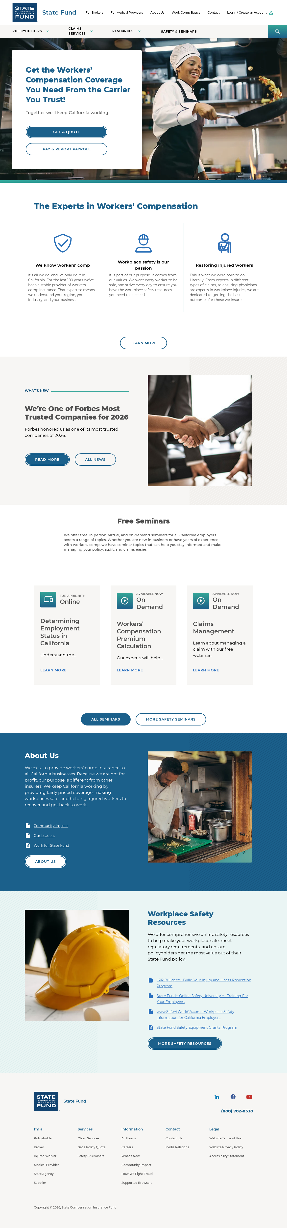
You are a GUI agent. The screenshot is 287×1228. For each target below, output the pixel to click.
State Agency (44, 1174)
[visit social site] (216, 1097)
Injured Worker (45, 1156)
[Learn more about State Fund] (143, 343)
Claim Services (88, 1138)
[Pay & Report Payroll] (66, 149)
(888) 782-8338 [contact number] (237, 1111)
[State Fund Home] (60, 1101)
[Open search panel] (277, 31)
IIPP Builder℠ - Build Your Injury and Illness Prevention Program (199, 982)
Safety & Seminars (179, 31)
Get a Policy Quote (91, 1147)
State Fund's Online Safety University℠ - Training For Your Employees (198, 998)
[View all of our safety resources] (185, 1043)
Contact (214, 12)
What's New (130, 1156)
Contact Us (174, 1138)
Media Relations (177, 1147)
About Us (157, 12)
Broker (39, 1147)
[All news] (95, 459)
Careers (127, 1147)
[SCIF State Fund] (44, 12)
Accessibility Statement (226, 1156)
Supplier (40, 1183)
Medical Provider (46, 1165)
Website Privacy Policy (226, 1147)
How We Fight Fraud (137, 1174)
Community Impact (46, 826)
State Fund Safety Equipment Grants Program (192, 1027)
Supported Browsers (136, 1183)
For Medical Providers (127, 12)
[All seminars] (106, 719)
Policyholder (43, 1138)
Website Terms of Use (225, 1138)
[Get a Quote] (66, 132)
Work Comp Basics (186, 12)
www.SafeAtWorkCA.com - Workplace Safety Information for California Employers (191, 1014)
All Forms (128, 1138)
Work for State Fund (47, 845)
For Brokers (94, 12)
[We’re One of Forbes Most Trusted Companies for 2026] (47, 459)
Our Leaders (40, 836)
